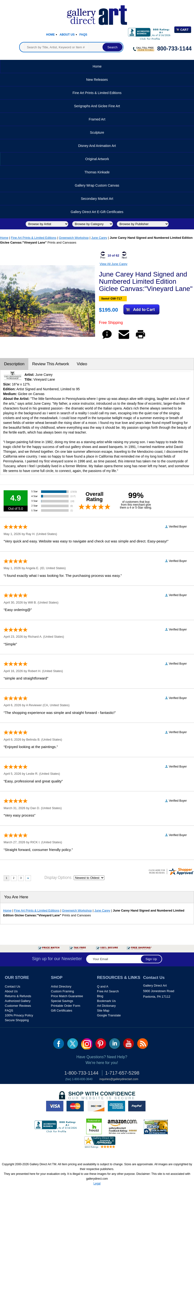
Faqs (83, 34)
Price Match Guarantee (67, 996)
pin (100, 1043)
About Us (67, 34)
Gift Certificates (61, 1010)
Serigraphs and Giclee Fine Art (97, 106)
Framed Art (97, 119)
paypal (137, 1106)
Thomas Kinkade (96, 172)
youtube (128, 1043)
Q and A (102, 986)
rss (142, 1043)
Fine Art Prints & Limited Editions (97, 93)
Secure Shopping (17, 1020)
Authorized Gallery (17, 1001)
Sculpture (97, 132)
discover (95, 1106)
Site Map (103, 1010)
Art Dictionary (106, 1005)
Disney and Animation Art (97, 146)
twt (72, 1043)
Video (82, 364)
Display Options (57, 877)
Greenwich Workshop (74, 237)
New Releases (97, 80)
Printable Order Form (65, 1005)
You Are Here (16, 897)
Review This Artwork (50, 364)
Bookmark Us (106, 1001)
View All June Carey (113, 264)
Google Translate (109, 1015)
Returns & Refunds (18, 996)
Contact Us (12, 986)
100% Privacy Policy (19, 1015)
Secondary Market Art (97, 199)
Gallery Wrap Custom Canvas (97, 185)
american (116, 1106)
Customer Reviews (18, 1005)
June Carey (99, 237)
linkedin (114, 1043)
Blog (100, 996)
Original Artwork (97, 159)
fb (58, 1043)
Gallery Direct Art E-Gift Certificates (97, 212)
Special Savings (62, 1001)
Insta (86, 1043)
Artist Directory (61, 986)
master (75, 1106)
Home (50, 34)
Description (14, 364)
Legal (96, 1183)
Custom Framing (62, 991)
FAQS (9, 1010)
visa (54, 1106)
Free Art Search (108, 991)
